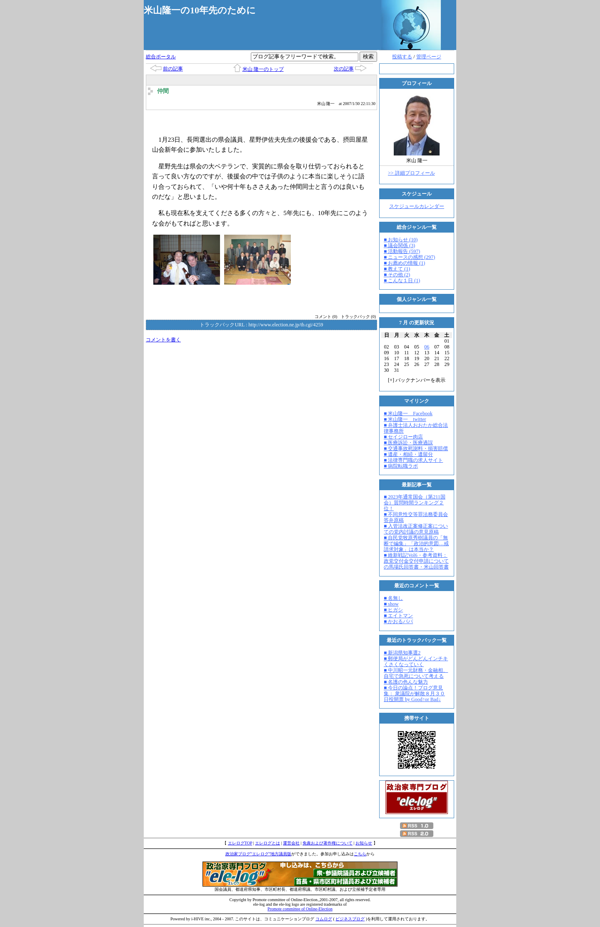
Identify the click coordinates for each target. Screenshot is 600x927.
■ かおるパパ (398, 621)
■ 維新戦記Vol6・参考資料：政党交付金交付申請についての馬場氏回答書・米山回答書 (416, 561)
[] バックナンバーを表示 (416, 380)
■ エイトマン (398, 616)
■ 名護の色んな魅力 (406, 682)
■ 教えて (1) (397, 269)
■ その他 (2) (397, 275)
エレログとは (267, 843)
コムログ (323, 919)
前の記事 (173, 69)
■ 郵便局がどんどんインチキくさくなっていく (416, 661)
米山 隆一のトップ (263, 69)
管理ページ (428, 57)
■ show (391, 604)
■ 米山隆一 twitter (405, 419)
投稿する (402, 57)
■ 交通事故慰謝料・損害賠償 (416, 448)
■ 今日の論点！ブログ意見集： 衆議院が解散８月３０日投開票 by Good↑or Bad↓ (414, 693)
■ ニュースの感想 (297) (409, 257)
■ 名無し (393, 598)
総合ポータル (161, 57)
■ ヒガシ (393, 610)
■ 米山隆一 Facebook (408, 413)
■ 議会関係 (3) (399, 245)
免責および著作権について (327, 843)
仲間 (163, 91)
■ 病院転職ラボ (401, 466)
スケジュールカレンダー (416, 206)
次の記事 (344, 69)
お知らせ (363, 843)
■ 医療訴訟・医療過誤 (408, 443)
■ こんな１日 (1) (402, 280)
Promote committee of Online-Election (300, 909)
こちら (360, 854)
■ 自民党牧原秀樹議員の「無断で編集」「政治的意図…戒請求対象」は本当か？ (416, 543)
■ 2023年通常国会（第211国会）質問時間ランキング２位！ (414, 502)
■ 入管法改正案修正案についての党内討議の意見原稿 (416, 529)
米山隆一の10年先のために (200, 10)
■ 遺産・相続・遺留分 (408, 454)
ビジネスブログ (350, 919)
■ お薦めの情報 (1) (404, 263)
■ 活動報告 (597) (402, 251)
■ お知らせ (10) (401, 240)
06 (426, 347)
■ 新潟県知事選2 (402, 653)
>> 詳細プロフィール (411, 173)
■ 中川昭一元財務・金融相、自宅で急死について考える (416, 673)
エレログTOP (240, 843)
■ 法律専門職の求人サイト (413, 460)
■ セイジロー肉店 (403, 437)
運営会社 (291, 843)
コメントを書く (163, 340)
